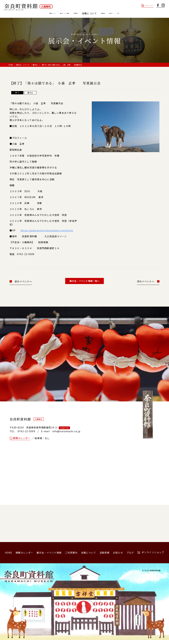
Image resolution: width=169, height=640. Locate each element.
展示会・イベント (23, 65)
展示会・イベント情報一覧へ (84, 281)
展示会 (35, 65)
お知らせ (129, 13)
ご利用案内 (80, 13)
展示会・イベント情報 (57, 13)
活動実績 (115, 13)
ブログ (142, 13)
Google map (64, 428)
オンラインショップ (142, 5)
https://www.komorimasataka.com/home (46, 230)
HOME (10, 65)
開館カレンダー (32, 13)
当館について (88, 552)
